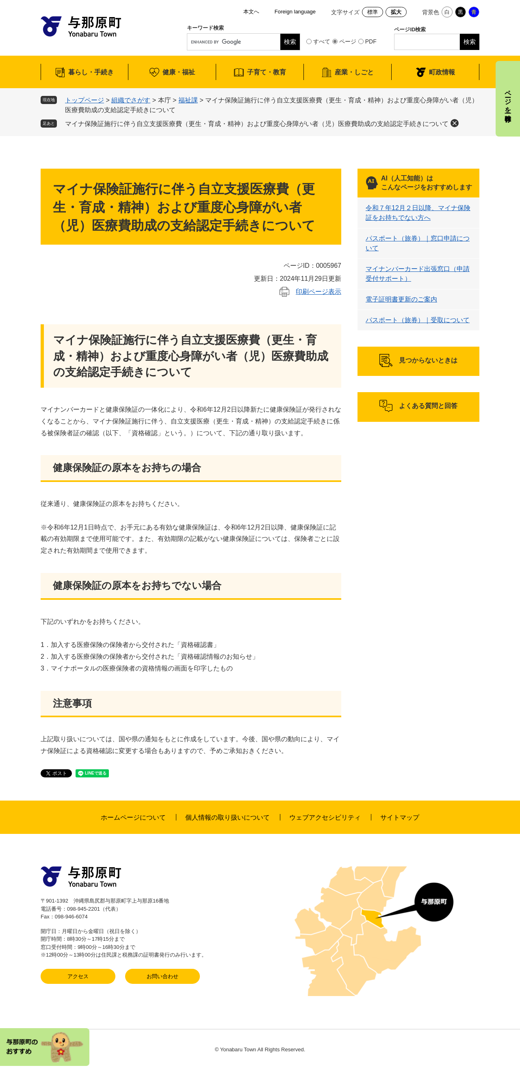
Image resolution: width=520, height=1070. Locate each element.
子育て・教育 (266, 72)
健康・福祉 (178, 72)
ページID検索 (410, 29)
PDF (371, 41)
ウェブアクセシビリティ (325, 817)
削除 (455, 123)
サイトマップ (399, 817)
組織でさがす (130, 100)
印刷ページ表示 (318, 291)
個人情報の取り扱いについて (227, 817)
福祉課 (188, 100)
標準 (372, 12)
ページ (347, 41)
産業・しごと (354, 72)
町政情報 (442, 72)
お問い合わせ (162, 976)
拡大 (396, 12)
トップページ (84, 100)
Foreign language (295, 12)
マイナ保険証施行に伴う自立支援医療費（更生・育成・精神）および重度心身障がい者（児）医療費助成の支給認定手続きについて (256, 123)
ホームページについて (133, 817)
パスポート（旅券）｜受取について (418, 320)
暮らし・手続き (91, 72)
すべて (321, 41)
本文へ (251, 12)
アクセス (78, 976)
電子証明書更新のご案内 (401, 299)
